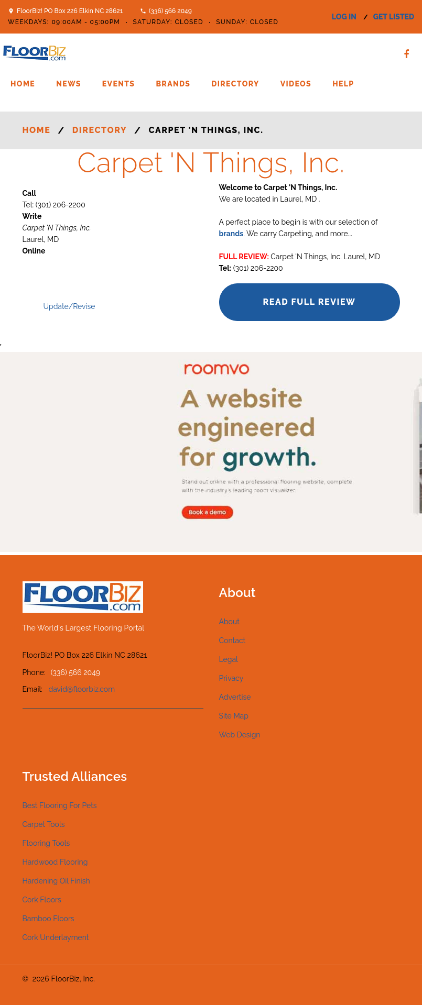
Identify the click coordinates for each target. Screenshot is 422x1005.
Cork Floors (42, 900)
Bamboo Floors (48, 918)
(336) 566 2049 (170, 11)
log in (344, 17)
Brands (173, 84)
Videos (295, 84)
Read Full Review (309, 302)
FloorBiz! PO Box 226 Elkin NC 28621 (70, 11)
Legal (228, 659)
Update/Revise (69, 306)
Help (343, 84)
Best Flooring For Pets (60, 805)
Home (22, 84)
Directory (235, 84)
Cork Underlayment (56, 937)
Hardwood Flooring (55, 862)
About (229, 621)
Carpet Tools (44, 824)
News (68, 84)
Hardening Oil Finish (56, 881)
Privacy (231, 678)
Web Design (240, 735)
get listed (393, 17)
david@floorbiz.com (82, 689)
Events (118, 84)
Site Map (233, 716)
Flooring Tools (46, 843)
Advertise (235, 697)
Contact (232, 640)
